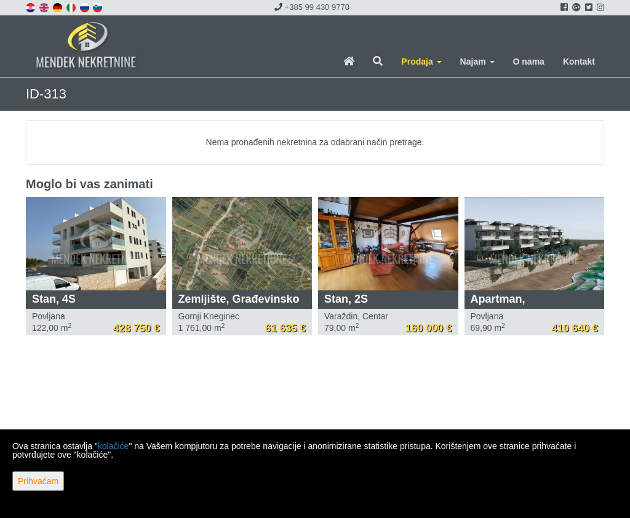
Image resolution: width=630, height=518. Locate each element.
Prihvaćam (38, 481)
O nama (528, 61)
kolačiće (113, 446)
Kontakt (579, 61)
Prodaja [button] (421, 61)
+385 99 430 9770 (311, 7)
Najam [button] (477, 61)
